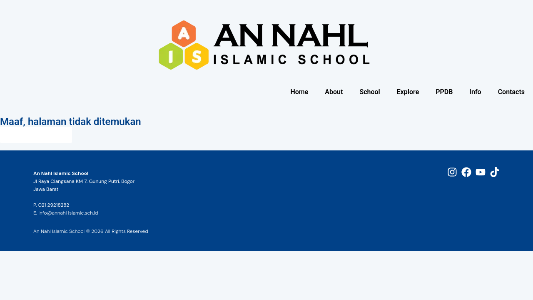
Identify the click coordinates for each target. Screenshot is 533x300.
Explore (408, 92)
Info (475, 92)
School (369, 92)
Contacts (511, 92)
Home (299, 92)
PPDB (444, 92)
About (334, 92)
